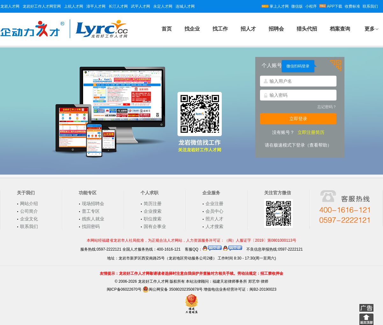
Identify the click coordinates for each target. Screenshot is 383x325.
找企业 (192, 28)
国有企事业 (155, 226)
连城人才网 (185, 6)
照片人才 (214, 218)
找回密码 (91, 226)
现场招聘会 (93, 203)
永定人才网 (162, 6)
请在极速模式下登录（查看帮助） (298, 145)
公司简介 (29, 211)
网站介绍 (29, 203)
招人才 (248, 28)
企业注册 (214, 203)
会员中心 (214, 211)
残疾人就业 (93, 218)
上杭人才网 (73, 6)
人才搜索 (214, 226)
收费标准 (352, 6)
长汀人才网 (118, 6)
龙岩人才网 (9, 6)
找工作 (220, 28)
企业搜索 (153, 211)
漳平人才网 (95, 6)
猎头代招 (307, 28)
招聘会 (276, 28)
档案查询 (340, 28)
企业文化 (29, 218)
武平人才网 (140, 6)
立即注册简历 (311, 132)
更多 (370, 28)
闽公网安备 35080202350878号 (172, 289)
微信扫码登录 (297, 66)
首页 (167, 28)
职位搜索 (153, 218)
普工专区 (91, 211)
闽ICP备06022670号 (124, 289)
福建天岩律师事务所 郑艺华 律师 (240, 281)
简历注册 (153, 203)
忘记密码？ (326, 107)
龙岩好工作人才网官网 (42, 6)
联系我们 (370, 6)
